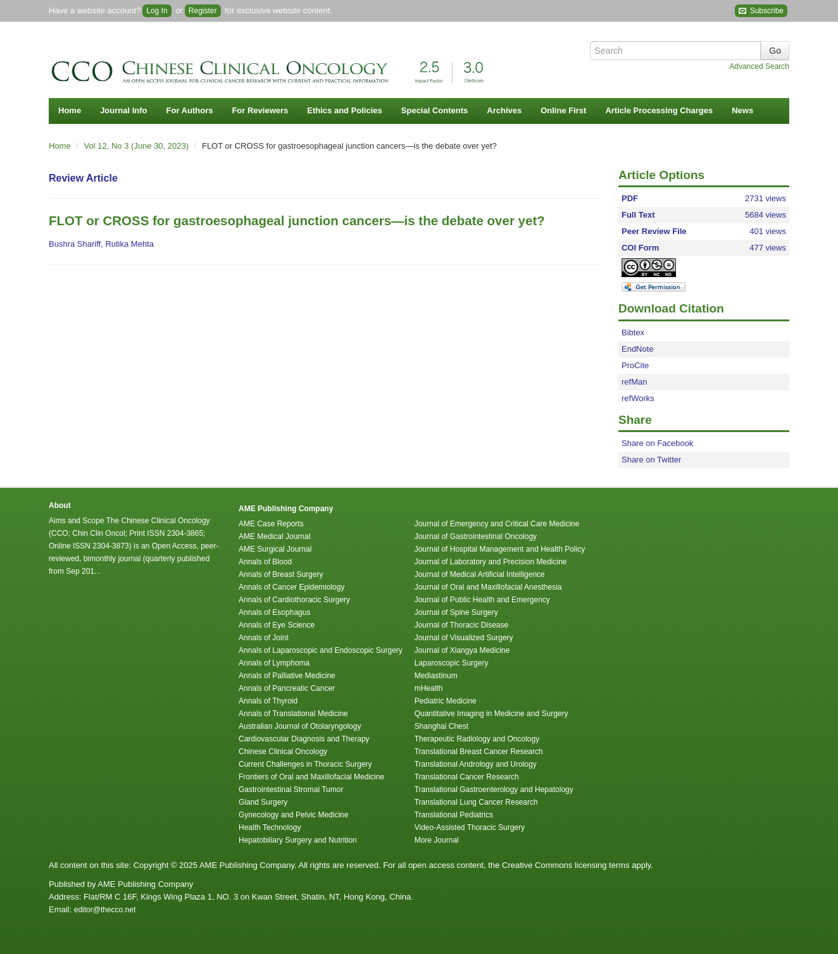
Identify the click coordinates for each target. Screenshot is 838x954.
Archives (504, 110)
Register (203, 10)
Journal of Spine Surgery (456, 612)
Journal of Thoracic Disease (462, 625)
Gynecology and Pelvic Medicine (293, 814)
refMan (634, 382)
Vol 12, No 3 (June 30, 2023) (137, 146)
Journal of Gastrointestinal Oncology (476, 536)
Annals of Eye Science (277, 625)
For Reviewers (260, 110)
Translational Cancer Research (467, 776)
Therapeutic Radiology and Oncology (477, 738)
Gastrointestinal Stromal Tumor (291, 789)
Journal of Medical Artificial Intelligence (480, 574)
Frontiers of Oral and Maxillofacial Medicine (311, 776)
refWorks (638, 398)
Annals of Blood (265, 561)
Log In (156, 10)
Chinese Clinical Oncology (283, 751)
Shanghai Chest (441, 726)
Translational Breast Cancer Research (479, 751)
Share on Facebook (657, 443)
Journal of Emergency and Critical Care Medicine (497, 523)
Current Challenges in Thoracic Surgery (305, 764)
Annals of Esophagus (274, 612)
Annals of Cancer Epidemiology (291, 587)
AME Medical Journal (274, 536)
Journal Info (123, 110)
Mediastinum (436, 675)
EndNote (638, 349)
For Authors (189, 110)
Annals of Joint (264, 637)
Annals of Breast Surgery (281, 574)
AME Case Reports (271, 523)
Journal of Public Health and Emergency (482, 599)
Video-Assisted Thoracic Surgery (470, 827)
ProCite (635, 365)
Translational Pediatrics (454, 814)
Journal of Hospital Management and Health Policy (500, 549)
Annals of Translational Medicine (293, 713)
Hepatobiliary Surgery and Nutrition (298, 840)
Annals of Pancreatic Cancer (287, 688)
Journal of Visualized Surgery (464, 637)
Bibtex (633, 332)
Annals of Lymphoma (274, 663)
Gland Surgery (263, 802)
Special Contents (434, 110)
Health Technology (270, 827)
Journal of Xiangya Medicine (462, 650)
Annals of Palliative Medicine (287, 675)
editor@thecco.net (105, 909)
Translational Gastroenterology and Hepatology (494, 789)
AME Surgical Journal (275, 549)
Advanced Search (759, 66)
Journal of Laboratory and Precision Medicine (491, 561)
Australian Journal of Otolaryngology (300, 726)
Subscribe (761, 11)
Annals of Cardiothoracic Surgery (294, 599)
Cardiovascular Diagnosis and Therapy (304, 738)
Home (69, 110)
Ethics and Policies (344, 110)
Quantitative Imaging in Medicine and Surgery (491, 713)
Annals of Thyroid (268, 701)
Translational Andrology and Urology (476, 764)
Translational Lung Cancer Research (476, 802)
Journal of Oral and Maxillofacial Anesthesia (488, 587)
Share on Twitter (651, 459)
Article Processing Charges (659, 110)
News (742, 110)
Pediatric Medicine (446, 701)
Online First (563, 110)
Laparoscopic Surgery (452, 663)
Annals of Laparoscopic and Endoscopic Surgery (321, 650)
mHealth (429, 688)
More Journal (437, 840)
